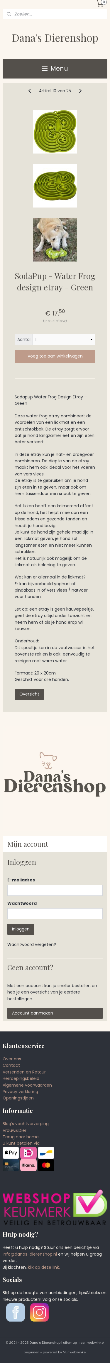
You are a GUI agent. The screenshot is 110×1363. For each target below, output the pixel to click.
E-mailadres (21, 880)
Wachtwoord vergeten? (31, 944)
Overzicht (29, 694)
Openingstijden (18, 1098)
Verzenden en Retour (24, 1072)
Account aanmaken (32, 1013)
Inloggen (21, 929)
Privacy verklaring (20, 1091)
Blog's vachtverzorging (26, 1124)
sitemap (70, 1342)
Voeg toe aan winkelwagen (55, 356)
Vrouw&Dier (14, 1130)
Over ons (12, 1059)
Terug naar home (21, 1137)
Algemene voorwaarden (27, 1085)
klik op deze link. (43, 1267)
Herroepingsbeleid (21, 1078)
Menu (55, 68)
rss (82, 1342)
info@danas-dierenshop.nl (30, 1254)
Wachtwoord (22, 903)
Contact (11, 1065)
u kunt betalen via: (21, 1143)
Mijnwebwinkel (75, 1352)
